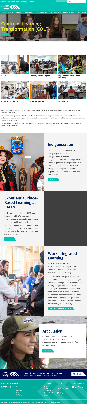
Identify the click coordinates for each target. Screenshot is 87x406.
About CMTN (81, 12)
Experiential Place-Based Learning (69, 77)
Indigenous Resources (68, 12)
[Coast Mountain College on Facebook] (73, 389)
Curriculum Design (9, 101)
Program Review (37, 101)
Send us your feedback (64, 394)
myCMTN (26, 1)
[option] (43, 27)
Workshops (63, 101)
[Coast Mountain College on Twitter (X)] (76, 389)
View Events (77, 376)
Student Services (55, 12)
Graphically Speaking (54, 403)
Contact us (4, 391)
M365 (45, 388)
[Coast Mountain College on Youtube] (81, 389)
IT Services (47, 395)
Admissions (19, 12)
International (28, 12)
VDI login (46, 390)
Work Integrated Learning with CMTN (61, 309)
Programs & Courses (7, 12)
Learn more (53, 180)
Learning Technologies (40, 76)
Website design (44, 403)
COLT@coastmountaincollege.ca (41, 123)
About (3, 76)
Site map (37, 403)
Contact (5, 35)
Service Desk (47, 392)
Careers (46, 397)
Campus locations (21, 388)
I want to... (61, 1)
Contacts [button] (31, 1)
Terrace (18, 390)
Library (22, 1)
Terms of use (30, 403)
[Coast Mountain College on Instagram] (78, 389)
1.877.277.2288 (6, 388)
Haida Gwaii (19, 397)
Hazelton (18, 396)
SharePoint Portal (48, 393)
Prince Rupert (19, 392)
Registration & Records (41, 12)
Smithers (18, 394)
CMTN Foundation (15, 1)
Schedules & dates (5, 1)
